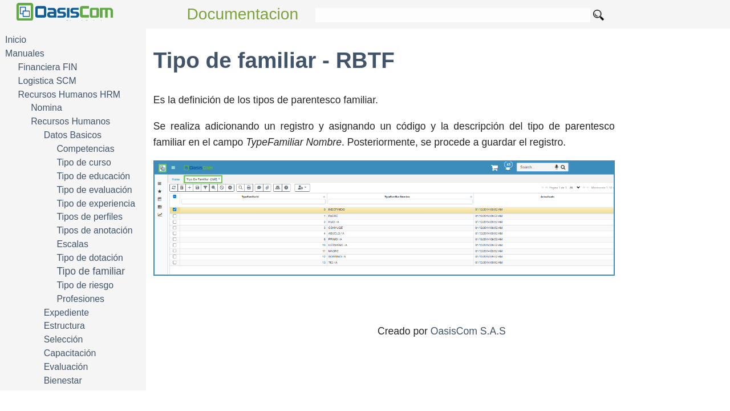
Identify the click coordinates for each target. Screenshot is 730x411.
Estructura (64, 326)
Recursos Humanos (70, 121)
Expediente (66, 312)
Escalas (72, 244)
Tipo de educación (93, 176)
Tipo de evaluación (94, 190)
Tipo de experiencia (95, 203)
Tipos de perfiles (89, 216)
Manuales (24, 53)
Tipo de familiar (90, 271)
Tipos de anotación (94, 230)
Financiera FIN (48, 67)
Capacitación (70, 353)
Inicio (15, 40)
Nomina (46, 107)
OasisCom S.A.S (468, 331)
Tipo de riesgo (84, 285)
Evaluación (66, 367)
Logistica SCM (47, 81)
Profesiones (80, 299)
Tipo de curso (83, 162)
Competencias (85, 149)
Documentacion (243, 14)
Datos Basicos (73, 135)
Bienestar (63, 380)
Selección (63, 339)
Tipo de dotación (89, 258)
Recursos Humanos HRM (69, 94)
